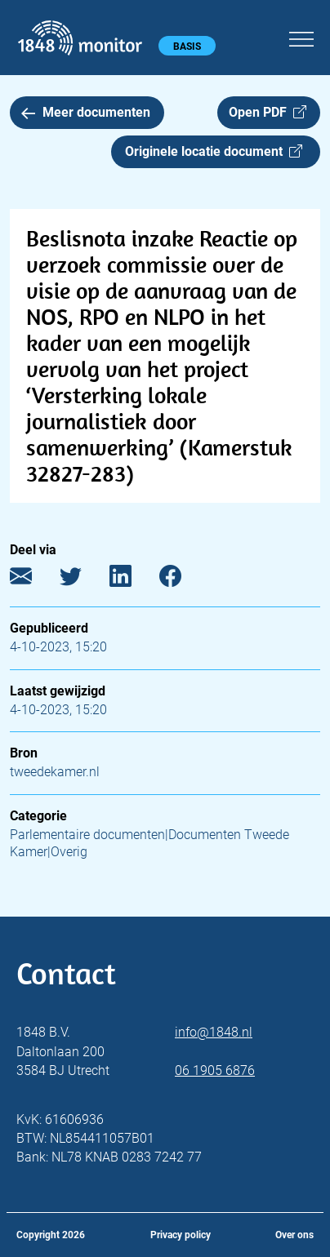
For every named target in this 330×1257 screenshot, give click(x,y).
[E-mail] (33, 580)
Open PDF (267, 112)
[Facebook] (182, 580)
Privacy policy (180, 1235)
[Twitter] (83, 580)
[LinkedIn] (132, 580)
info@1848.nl (213, 1032)
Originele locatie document (213, 151)
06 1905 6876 (215, 1070)
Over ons (294, 1235)
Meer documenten (85, 112)
